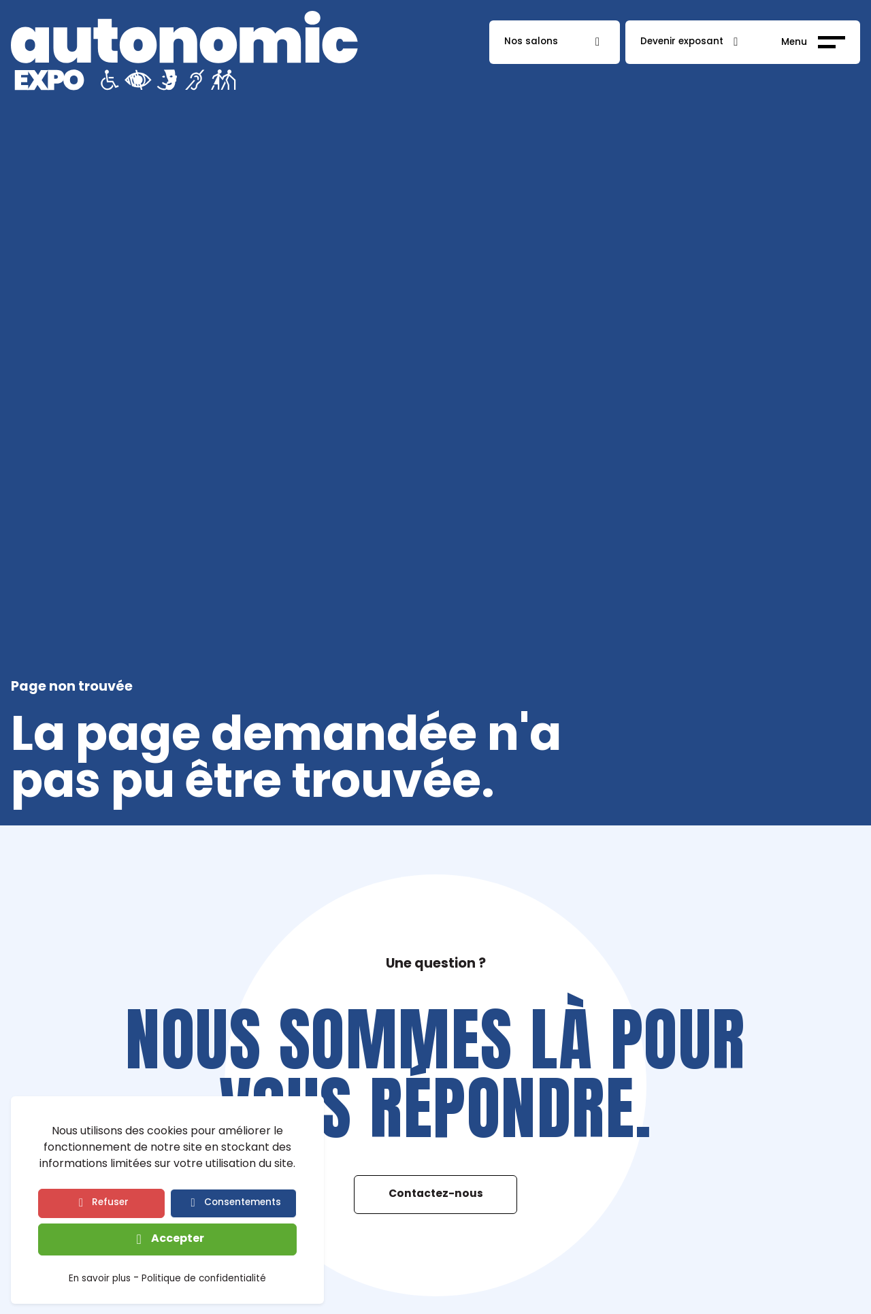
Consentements (242, 1203)
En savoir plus (100, 1280)
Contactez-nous (436, 1194)
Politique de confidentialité (204, 1280)
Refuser (110, 1203)
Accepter (177, 1239)
